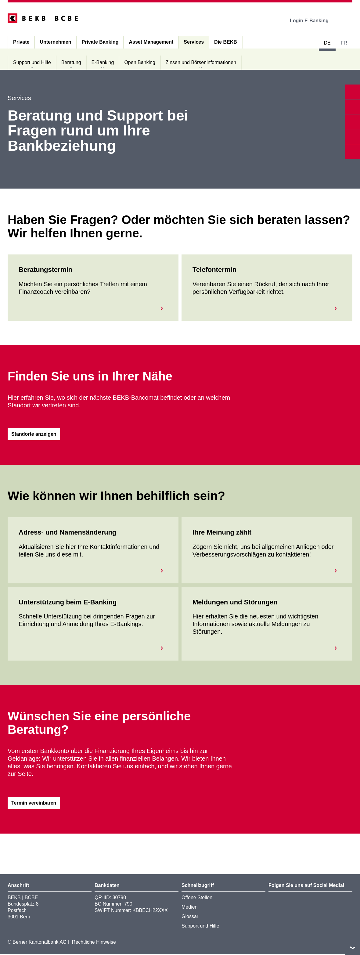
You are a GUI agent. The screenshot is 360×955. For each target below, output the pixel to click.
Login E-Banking (313, 20)
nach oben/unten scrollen (352, 947)
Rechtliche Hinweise (94, 943)
